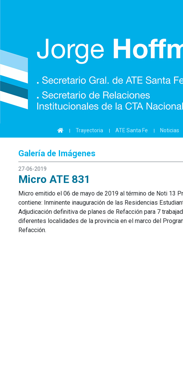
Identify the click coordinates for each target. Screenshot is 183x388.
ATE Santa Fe (131, 130)
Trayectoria (89, 130)
